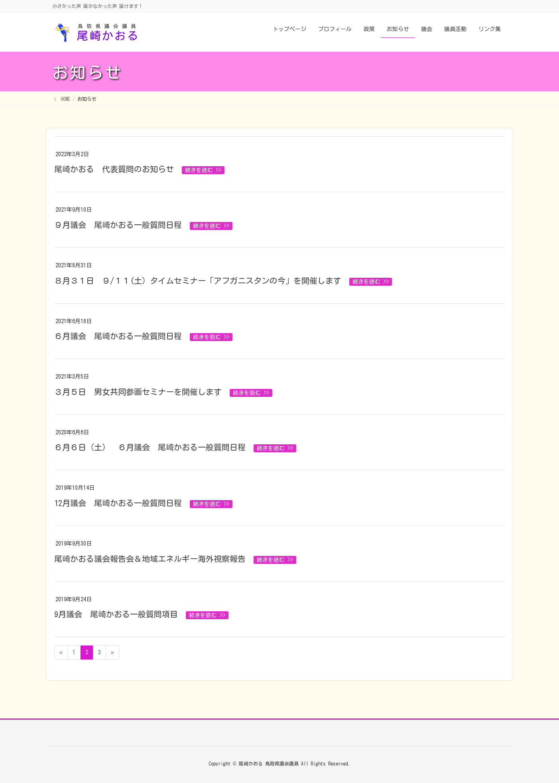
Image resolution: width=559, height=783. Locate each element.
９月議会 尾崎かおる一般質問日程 (118, 225)
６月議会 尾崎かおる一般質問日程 (118, 336)
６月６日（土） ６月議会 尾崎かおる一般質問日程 (150, 447)
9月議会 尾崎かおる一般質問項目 (116, 614)
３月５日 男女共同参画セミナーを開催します (138, 392)
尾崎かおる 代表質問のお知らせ (114, 169)
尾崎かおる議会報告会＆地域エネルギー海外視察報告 (150, 559)
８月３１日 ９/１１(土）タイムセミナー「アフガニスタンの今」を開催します (197, 281)
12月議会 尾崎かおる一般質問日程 (118, 503)
